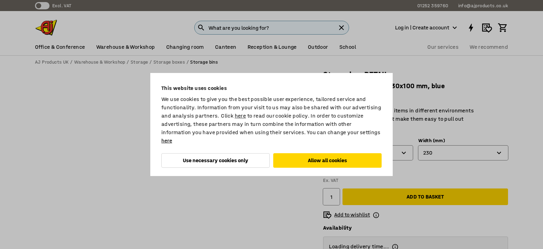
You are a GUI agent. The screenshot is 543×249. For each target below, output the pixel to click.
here (240, 115)
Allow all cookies (327, 160)
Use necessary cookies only (215, 160)
